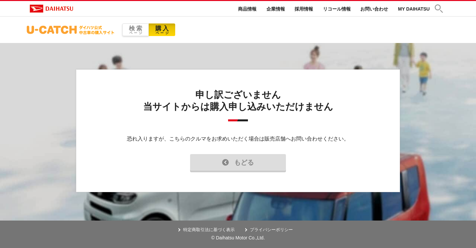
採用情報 (304, 9)
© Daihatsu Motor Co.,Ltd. (238, 237)
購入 (162, 30)
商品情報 (247, 9)
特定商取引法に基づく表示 (209, 229)
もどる (238, 162)
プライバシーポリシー (271, 229)
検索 (135, 30)
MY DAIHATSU (414, 9)
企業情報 (275, 9)
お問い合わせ (374, 9)
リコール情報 (337, 9)
